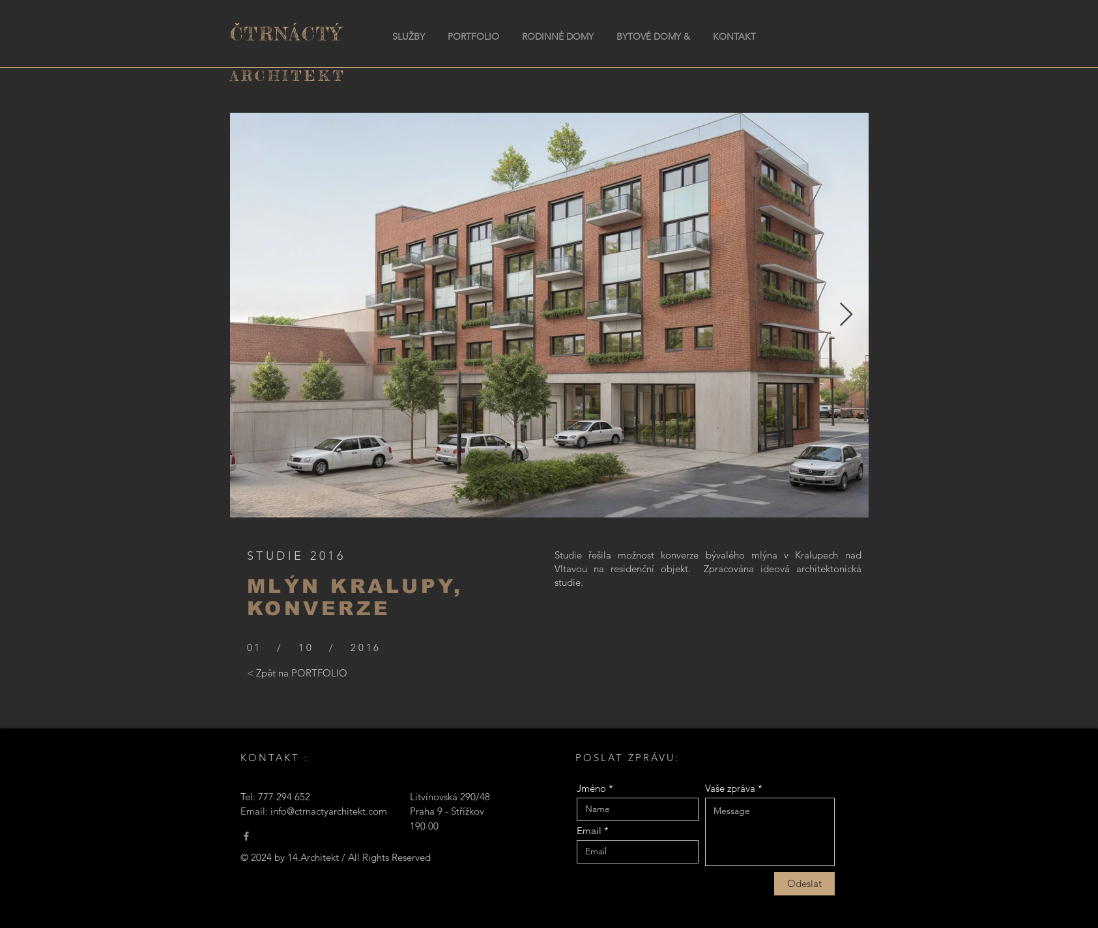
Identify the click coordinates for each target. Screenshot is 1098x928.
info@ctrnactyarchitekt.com (328, 811)
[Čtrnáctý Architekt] (246, 836)
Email (589, 830)
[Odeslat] (804, 883)
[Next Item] (846, 315)
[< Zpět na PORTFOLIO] (297, 673)
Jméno (591, 788)
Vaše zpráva (730, 788)
